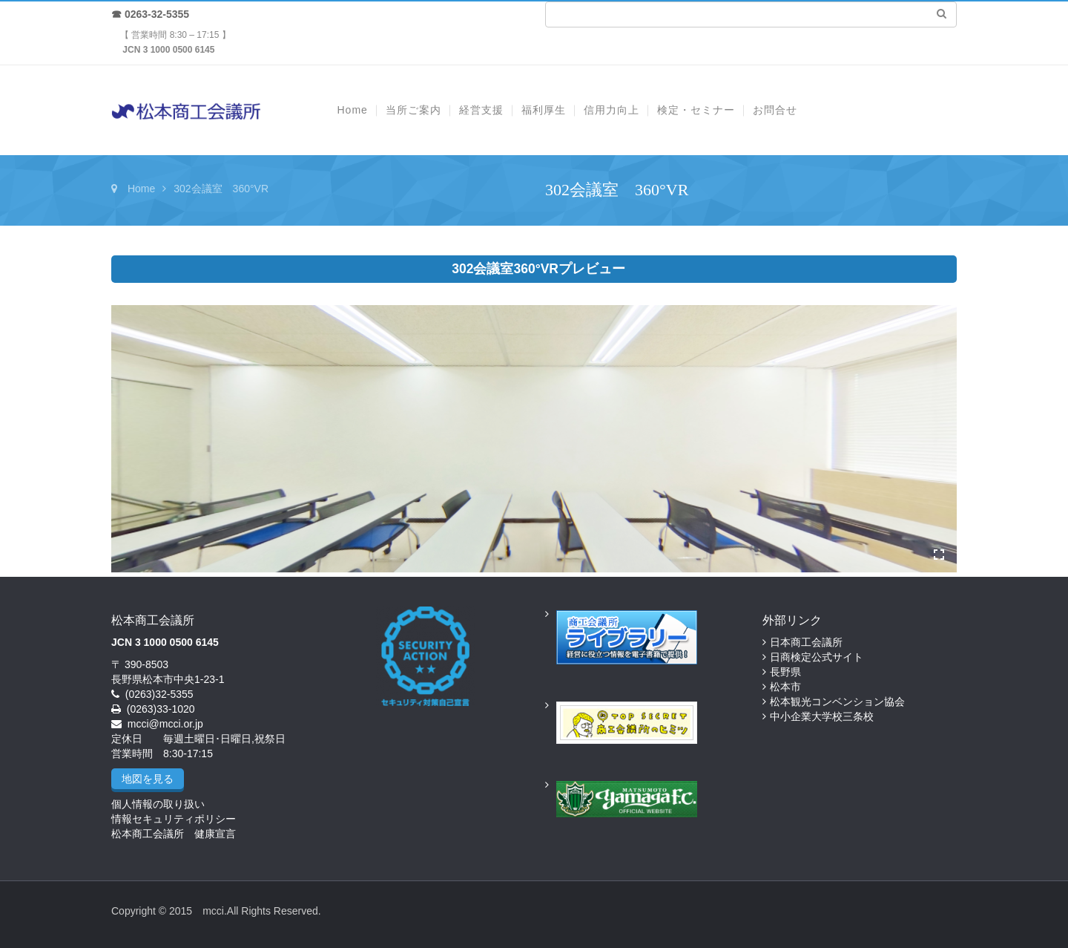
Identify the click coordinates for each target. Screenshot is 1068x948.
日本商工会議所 (806, 642)
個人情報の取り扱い (158, 804)
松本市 (785, 687)
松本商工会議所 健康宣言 (173, 834)
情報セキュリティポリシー (173, 819)
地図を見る (148, 779)
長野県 (785, 672)
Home (141, 188)
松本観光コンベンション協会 (837, 701)
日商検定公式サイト (816, 657)
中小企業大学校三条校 (822, 716)
